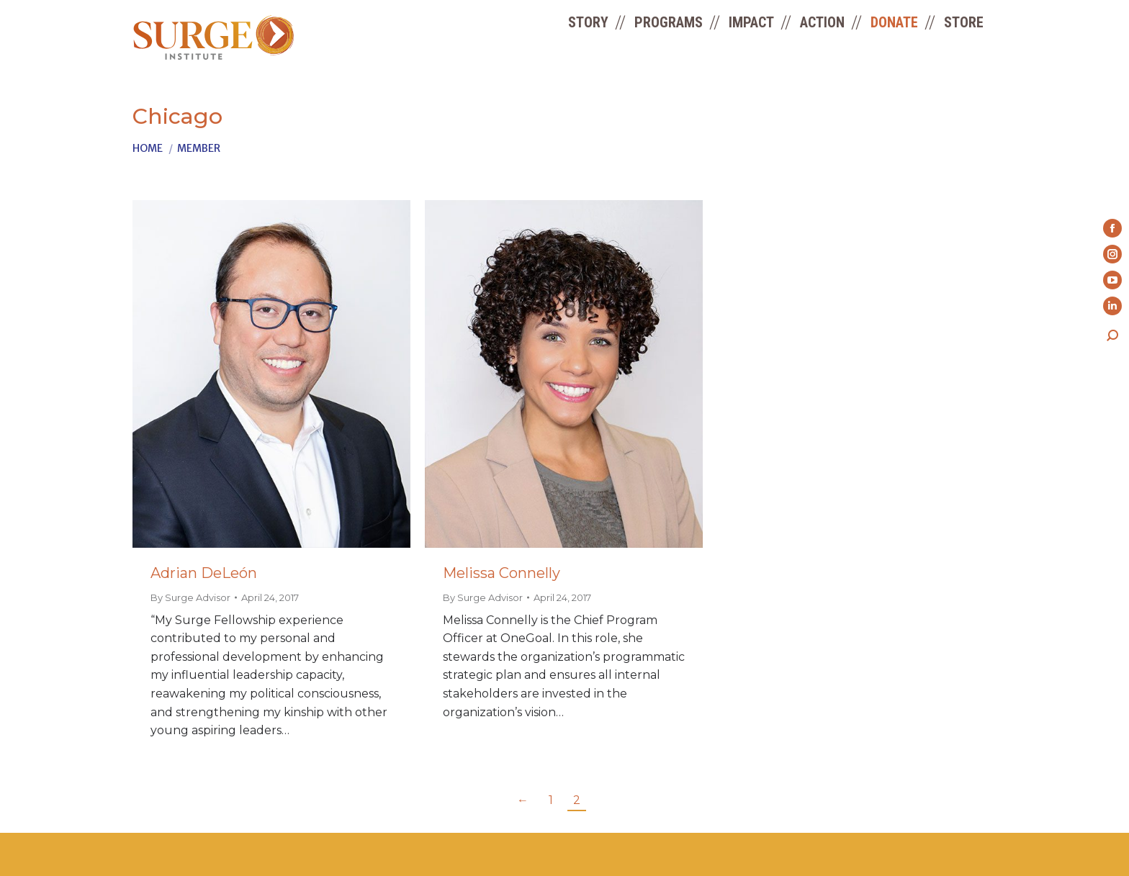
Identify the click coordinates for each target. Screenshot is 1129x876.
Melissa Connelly (501, 573)
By (190, 597)
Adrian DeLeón (203, 573)
